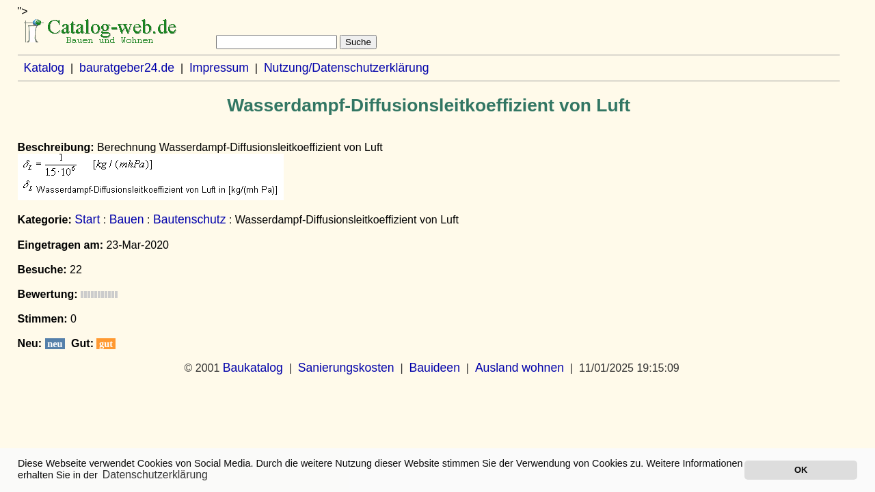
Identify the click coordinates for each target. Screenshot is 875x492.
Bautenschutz (189, 219)
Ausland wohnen (519, 367)
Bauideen (434, 367)
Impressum (219, 67)
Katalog (43, 67)
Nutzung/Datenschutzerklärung (346, 67)
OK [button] (800, 470)
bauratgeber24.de (126, 67)
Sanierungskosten (346, 367)
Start (87, 219)
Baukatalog (253, 367)
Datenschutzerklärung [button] (155, 474)
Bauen (126, 219)
